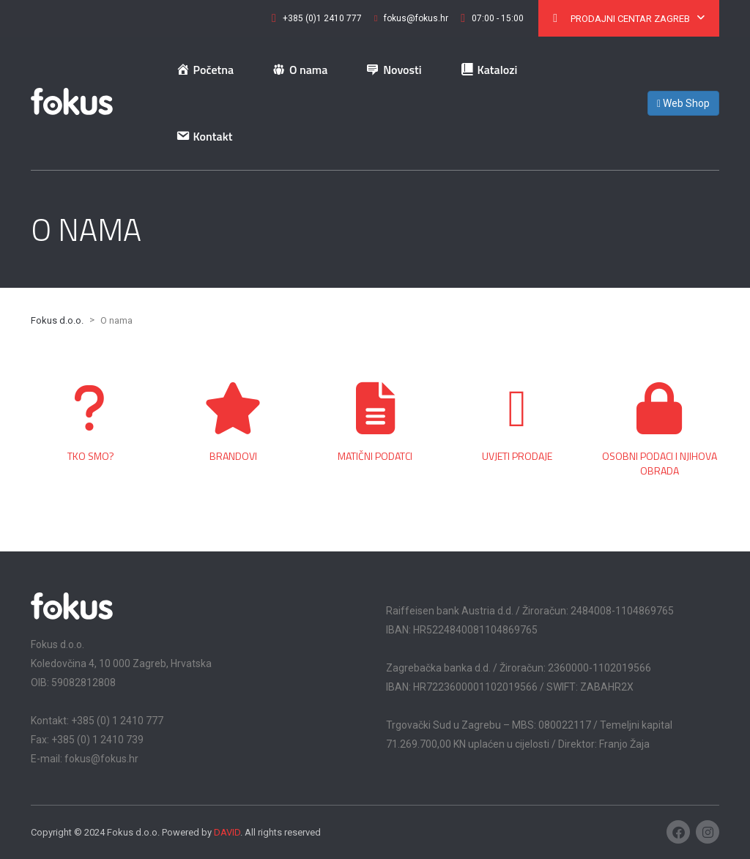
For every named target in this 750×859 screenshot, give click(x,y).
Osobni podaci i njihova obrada (659, 463)
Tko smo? (90, 456)
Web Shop (683, 103)
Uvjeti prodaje (517, 456)
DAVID (227, 832)
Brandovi (233, 456)
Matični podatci (375, 456)
